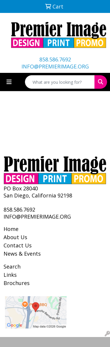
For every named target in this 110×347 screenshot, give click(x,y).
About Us (15, 237)
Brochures (17, 282)
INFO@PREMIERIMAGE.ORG (55, 66)
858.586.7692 (55, 59)
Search (12, 266)
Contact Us (18, 245)
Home (11, 228)
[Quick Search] (60, 82)
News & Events (22, 253)
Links (10, 274)
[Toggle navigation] (9, 82)
